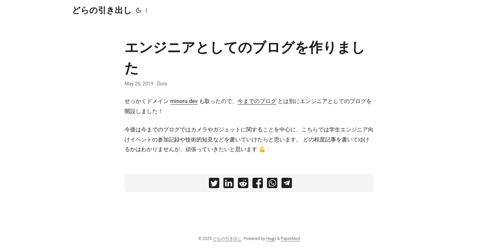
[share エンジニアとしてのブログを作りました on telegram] (287, 185)
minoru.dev (184, 101)
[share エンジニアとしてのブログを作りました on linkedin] (228, 185)
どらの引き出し (102, 10)
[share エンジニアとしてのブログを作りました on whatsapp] (272, 185)
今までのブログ (257, 101)
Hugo (271, 238)
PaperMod (290, 238)
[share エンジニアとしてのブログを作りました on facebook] (257, 185)
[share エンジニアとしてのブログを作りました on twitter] (214, 185)
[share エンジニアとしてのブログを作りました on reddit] (243, 185)
